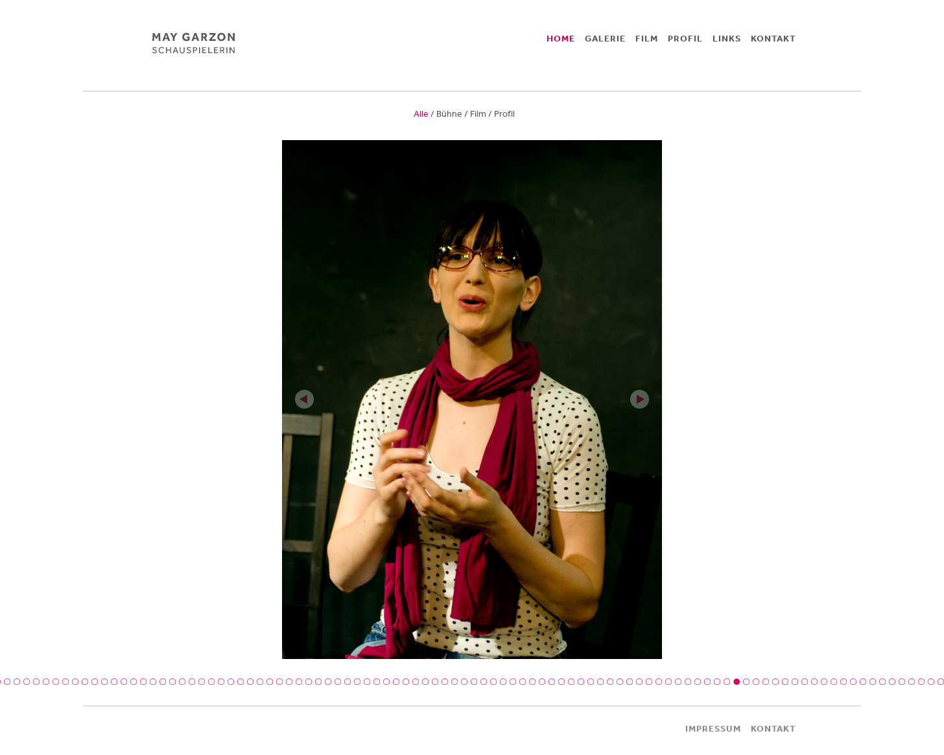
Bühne (449, 113)
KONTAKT (773, 38)
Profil (504, 113)
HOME (561, 38)
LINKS (727, 38)
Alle (421, 113)
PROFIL (685, 38)
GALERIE (605, 38)
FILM (646, 38)
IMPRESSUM (713, 728)
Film (478, 113)
